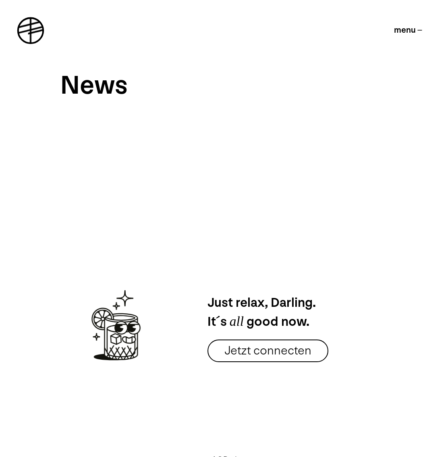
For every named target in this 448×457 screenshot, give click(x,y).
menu (405, 30)
